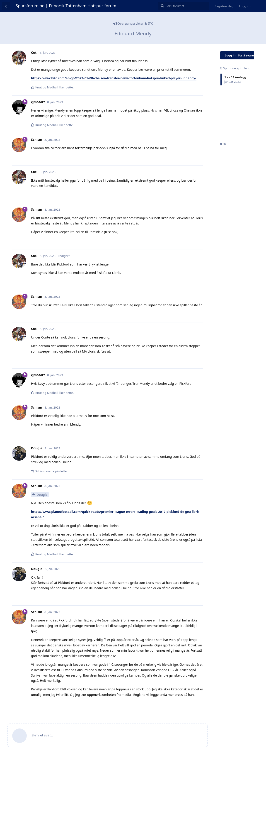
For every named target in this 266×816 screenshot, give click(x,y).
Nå (223, 144)
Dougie (42, 494)
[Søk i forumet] (183, 6)
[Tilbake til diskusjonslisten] (6, 6)
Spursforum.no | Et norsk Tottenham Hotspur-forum (66, 5)
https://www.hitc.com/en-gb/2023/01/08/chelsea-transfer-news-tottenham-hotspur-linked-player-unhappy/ (113, 78)
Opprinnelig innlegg (235, 68)
